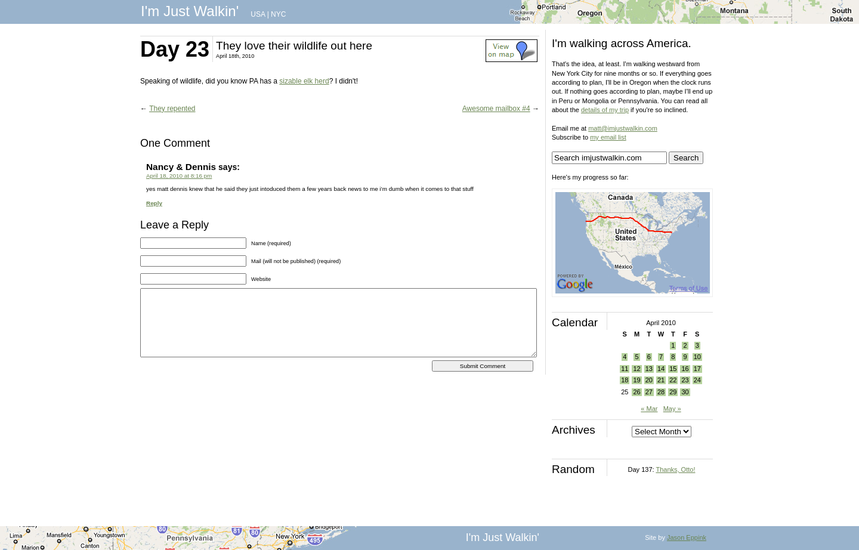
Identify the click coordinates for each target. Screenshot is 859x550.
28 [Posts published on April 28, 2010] (661, 391)
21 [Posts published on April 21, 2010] (661, 380)
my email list (608, 137)
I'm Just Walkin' (190, 11)
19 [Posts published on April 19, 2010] (636, 380)
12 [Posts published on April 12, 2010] (636, 368)
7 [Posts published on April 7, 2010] (661, 356)
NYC (278, 14)
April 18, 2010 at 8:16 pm (179, 175)
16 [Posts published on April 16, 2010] (684, 368)
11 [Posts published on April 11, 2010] (624, 368)
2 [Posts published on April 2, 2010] (685, 345)
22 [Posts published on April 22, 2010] (672, 380)
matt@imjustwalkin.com (622, 128)
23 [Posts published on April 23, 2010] (684, 380)
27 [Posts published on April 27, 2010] (649, 391)
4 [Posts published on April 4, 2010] (624, 356)
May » (672, 408)
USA (258, 14)
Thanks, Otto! (675, 469)
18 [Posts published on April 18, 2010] (624, 380)
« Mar (649, 408)
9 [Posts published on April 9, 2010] (685, 356)
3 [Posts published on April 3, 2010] (697, 345)
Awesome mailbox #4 (496, 108)
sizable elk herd (304, 81)
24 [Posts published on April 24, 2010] (697, 380)
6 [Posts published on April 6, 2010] (649, 356)
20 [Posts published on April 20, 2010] (649, 380)
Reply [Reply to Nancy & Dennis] (154, 203)
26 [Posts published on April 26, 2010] (636, 391)
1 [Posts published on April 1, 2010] (673, 345)
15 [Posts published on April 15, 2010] (672, 368)
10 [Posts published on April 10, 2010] (697, 356)
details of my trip (605, 109)
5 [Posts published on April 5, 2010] (636, 356)
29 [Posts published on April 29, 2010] (672, 391)
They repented (172, 108)
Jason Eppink (686, 537)
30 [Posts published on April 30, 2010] (684, 391)
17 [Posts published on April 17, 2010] (697, 368)
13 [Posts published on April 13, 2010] (649, 368)
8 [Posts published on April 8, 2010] (673, 356)
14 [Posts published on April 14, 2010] (661, 368)
